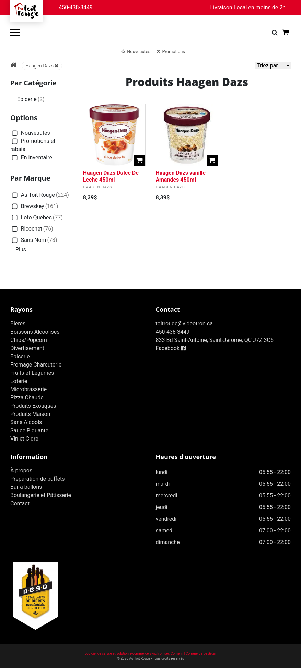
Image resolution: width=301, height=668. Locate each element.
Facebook (171, 348)
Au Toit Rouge (39, 195)
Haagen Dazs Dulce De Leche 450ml (111, 176)
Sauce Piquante (29, 430)
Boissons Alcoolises (34, 332)
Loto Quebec (36, 217)
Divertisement (27, 348)
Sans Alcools (26, 422)
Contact (20, 503)
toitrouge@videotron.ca (184, 323)
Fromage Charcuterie (35, 364)
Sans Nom (33, 240)
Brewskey (34, 206)
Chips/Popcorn (28, 340)
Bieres (17, 323)
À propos (21, 470)
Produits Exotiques (33, 406)
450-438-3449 (76, 7)
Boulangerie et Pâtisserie (40, 495)
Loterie (18, 381)
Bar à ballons (26, 487)
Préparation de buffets (37, 478)
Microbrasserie (28, 389)
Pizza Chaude (27, 397)
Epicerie (31, 99)
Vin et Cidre (24, 438)
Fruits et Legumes (32, 373)
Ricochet (31, 229)
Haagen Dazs (41, 66)
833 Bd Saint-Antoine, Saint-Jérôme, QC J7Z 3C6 (215, 340)
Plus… (22, 249)
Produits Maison (30, 414)
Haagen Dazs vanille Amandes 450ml (181, 176)
